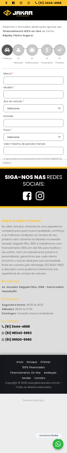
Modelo (8, 87)
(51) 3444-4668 (48, 3)
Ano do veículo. (13, 101)
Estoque (32, 362)
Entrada (8, 116)
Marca (7, 73)
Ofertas (45, 362)
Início (20, 362)
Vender (26, 378)
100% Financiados (33, 367)
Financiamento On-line (25, 372)
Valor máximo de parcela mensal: (25, 144)
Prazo (7, 130)
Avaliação (50, 372)
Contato (39, 378)
